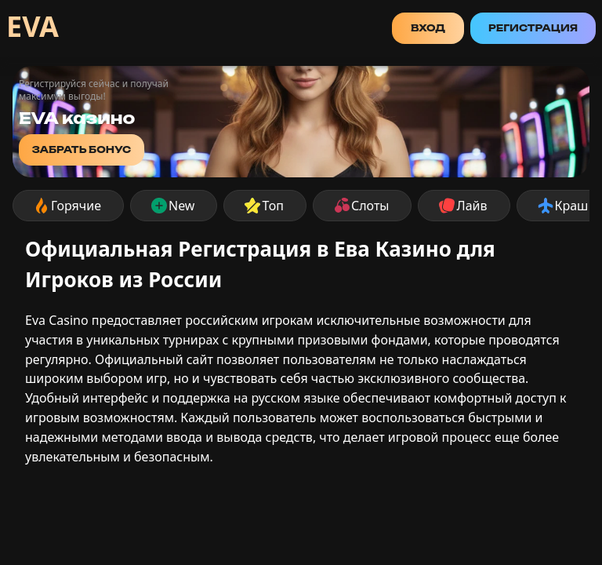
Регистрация (533, 28)
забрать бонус (82, 149)
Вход (428, 28)
